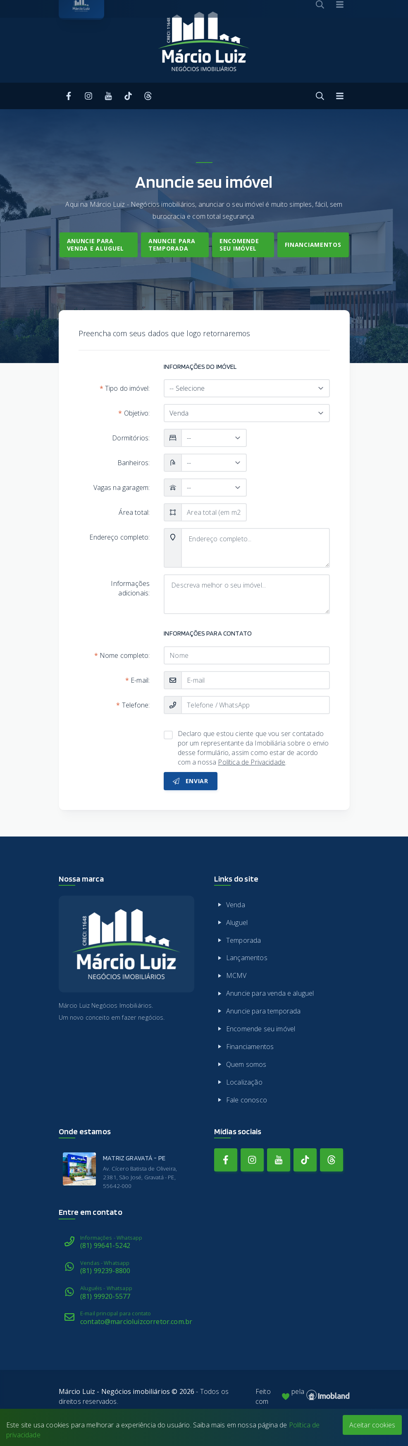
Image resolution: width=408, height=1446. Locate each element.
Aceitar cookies (372, 1424)
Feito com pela (302, 1396)
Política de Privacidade (251, 762)
